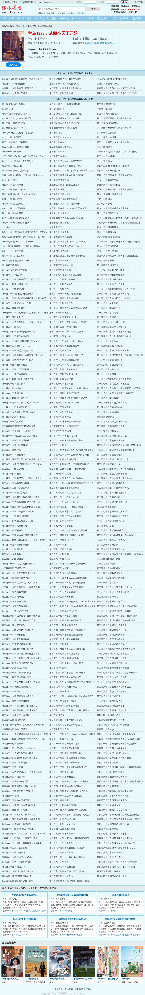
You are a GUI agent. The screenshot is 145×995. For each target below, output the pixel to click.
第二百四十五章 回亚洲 (60, 474)
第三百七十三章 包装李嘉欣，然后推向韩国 (117, 672)
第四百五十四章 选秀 (59, 800)
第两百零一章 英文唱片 (12, 421)
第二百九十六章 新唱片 (60, 554)
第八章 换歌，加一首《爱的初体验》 (66, 114)
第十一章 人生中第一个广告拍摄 (64, 118)
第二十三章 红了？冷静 (60, 137)
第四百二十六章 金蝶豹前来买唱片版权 (20, 758)
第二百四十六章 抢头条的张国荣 (112, 474)
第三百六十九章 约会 (59, 668)
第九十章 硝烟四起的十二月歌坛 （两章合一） (23, 246)
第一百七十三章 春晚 (106, 374)
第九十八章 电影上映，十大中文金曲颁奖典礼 (118, 256)
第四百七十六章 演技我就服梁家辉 (113, 833)
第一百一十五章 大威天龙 (61, 284)
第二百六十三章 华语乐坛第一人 (64, 502)
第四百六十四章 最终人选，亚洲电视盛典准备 (118, 815)
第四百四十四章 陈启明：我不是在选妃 (20, 786)
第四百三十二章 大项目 (12, 767)
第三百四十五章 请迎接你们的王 (112, 630)
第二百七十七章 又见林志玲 (14, 526)
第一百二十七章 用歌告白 (61, 303)
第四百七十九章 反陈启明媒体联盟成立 (115, 838)
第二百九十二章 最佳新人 (13, 549)
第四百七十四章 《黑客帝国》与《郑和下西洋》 (24, 833)
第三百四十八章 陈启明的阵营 (111, 635)
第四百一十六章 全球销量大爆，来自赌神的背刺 (119, 739)
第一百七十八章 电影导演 (61, 384)
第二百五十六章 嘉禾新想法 (14, 493)
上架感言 (6, 227)
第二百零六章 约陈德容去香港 (111, 426)
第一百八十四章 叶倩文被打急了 (64, 393)
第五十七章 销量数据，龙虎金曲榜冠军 (115, 189)
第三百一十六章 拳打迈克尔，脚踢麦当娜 (21, 587)
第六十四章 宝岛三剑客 (12, 204)
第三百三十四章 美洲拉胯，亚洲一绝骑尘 (21, 616)
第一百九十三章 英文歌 (60, 407)
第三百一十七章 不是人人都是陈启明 (66, 587)
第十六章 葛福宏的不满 (12, 128)
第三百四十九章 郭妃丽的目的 (15, 639)
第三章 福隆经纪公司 (106, 104)
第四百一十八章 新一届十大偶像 (64, 744)
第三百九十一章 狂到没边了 (110, 701)
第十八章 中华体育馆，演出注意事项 (114, 128)
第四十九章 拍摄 (9, 180)
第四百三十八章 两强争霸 (13, 777)
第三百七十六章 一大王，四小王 (112, 677)
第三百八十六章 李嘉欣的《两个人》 (19, 696)
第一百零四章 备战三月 (107, 265)
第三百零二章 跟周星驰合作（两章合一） (68, 564)
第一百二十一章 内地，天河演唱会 (65, 294)
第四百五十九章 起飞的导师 (14, 810)
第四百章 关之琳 (57, 715)
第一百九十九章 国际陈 (60, 417)
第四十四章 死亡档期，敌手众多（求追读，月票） (72, 170)
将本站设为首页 (11, 2)
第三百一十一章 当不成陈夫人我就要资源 (68, 578)
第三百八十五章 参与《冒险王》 (112, 691)
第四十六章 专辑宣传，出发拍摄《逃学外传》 (23, 175)
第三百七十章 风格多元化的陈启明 (113, 668)
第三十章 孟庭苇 (104, 147)
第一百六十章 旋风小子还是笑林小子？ (67, 355)
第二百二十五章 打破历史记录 (111, 440)
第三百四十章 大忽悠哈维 (13, 625)
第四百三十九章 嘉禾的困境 (62, 777)
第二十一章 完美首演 (106, 133)
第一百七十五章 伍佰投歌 (61, 379)
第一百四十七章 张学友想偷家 (15, 336)
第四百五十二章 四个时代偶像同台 (113, 796)
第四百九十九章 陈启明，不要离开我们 (20, 88)
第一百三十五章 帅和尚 (12, 317)
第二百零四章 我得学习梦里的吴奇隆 (19, 426)
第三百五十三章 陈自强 (60, 644)
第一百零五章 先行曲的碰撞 (14, 270)
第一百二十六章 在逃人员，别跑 (16, 303)
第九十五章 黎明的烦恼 (107, 251)
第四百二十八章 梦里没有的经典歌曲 (114, 758)
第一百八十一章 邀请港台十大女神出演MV (68, 388)
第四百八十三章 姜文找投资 (14, 848)
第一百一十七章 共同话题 (13, 289)
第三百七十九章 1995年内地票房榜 (113, 682)
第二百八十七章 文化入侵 (61, 540)
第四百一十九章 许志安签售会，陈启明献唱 (117, 744)
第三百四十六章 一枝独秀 (13, 635)
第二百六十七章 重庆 (106, 507)
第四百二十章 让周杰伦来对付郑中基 (19, 748)
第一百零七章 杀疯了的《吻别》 (112, 270)
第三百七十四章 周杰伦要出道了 (16, 677)
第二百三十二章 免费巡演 (13, 455)
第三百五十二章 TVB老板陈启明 (16, 644)
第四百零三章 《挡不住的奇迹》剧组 (66, 720)
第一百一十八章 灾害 (59, 289)
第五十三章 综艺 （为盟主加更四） (65, 185)
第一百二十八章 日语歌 (107, 303)
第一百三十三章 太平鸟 (60, 313)
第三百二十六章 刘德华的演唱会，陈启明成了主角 (72, 601)
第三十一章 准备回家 (11, 152)
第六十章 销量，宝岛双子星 (110, 194)
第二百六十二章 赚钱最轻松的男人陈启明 (21, 502)
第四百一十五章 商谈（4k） (62, 739)
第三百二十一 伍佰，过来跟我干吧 (113, 592)
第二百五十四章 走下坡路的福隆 (64, 488)
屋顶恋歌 (126, 979)
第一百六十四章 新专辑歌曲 (110, 360)
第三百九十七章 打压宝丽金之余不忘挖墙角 (69, 710)
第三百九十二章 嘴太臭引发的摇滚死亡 (20, 706)
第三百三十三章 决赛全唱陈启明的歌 (114, 611)
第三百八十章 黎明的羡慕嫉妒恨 (16, 687)
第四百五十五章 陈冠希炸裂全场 (112, 800)
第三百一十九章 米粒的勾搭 (14, 592)
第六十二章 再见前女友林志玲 (63, 199)
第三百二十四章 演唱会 (107, 597)
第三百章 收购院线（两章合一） (112, 559)
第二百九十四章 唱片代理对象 (111, 549)
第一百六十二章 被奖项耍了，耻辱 (17, 360)
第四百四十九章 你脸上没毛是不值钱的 (115, 791)
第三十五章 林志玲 (58, 156)
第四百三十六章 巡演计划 (61, 772)
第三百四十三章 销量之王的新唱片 (17, 630)
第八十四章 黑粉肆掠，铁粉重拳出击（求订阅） (24, 237)
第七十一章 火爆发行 (59, 213)
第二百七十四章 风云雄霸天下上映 (17, 521)
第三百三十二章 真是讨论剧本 (63, 611)
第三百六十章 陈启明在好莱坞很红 (113, 654)
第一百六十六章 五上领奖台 (110, 365)
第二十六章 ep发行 (57, 142)
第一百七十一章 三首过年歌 (14, 374)
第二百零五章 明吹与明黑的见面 (64, 426)
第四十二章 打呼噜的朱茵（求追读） (114, 166)
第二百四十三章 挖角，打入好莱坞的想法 (116, 469)
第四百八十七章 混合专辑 (61, 852)
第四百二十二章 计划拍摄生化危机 (113, 748)
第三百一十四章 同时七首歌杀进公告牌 (67, 582)
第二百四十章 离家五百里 (108, 464)
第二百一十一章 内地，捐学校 (63, 436)
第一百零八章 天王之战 (12, 275)
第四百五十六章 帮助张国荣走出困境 (19, 805)
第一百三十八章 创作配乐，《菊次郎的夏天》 (23, 322)
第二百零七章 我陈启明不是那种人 (17, 431)
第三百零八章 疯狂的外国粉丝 (63, 573)
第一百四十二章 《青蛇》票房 (63, 327)
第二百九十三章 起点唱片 (61, 549)
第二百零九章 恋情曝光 (107, 431)
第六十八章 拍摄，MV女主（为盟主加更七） (70, 208)
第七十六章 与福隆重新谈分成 (15, 223)
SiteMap (87, 989)
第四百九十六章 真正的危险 (14, 93)
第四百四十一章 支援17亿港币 (15, 781)
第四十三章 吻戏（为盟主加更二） (17, 170)
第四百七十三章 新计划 (107, 829)
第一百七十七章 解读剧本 (13, 384)
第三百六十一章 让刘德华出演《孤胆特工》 (22, 658)
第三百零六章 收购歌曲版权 (110, 568)
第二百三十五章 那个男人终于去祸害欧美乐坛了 (24, 459)
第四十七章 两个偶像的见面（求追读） (67, 175)
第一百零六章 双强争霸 (60, 270)
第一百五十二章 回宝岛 (107, 341)
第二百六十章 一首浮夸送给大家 (64, 497)
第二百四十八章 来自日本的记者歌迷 (66, 478)
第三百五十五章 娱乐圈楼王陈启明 (17, 649)
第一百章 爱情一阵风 (59, 260)
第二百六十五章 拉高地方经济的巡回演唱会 (22, 507)
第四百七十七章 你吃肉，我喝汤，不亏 (20, 838)
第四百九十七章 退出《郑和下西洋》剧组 (116, 88)
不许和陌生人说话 (10, 979)
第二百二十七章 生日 (59, 445)
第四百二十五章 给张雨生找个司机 (113, 753)
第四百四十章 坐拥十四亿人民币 (112, 777)
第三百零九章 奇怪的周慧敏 (110, 573)
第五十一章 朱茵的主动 (107, 180)
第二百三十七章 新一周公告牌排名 (113, 459)
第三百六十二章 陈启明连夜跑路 (64, 658)
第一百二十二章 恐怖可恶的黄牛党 (113, 294)
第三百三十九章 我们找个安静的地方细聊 (116, 620)
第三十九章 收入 (104, 161)
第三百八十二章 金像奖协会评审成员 (114, 687)
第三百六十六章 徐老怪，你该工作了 (66, 663)
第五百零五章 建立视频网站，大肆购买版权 (22, 79)
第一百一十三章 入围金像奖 (110, 279)
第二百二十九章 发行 (11, 450)
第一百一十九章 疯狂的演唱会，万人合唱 (116, 289)
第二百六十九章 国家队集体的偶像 (65, 511)
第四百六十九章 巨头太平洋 (62, 824)
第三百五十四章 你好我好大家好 (112, 644)
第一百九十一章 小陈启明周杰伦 (112, 403)
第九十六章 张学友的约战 (13, 256)
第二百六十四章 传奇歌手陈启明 (112, 502)
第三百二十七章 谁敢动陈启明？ (112, 601)
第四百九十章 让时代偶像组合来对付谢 (67, 857)
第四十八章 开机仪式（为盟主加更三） (115, 175)
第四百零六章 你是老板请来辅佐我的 (66, 725)
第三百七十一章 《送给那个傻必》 (17, 672)
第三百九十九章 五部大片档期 (15, 715)
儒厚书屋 (16, 9)
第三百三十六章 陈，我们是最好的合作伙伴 (117, 616)
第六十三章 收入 (104, 199)
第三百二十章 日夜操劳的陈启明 (64, 592)
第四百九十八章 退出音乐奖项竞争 (65, 88)
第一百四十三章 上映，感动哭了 (112, 327)
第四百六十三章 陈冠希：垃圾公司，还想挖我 (70, 815)
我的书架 (80, 13)
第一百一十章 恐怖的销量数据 (111, 275)
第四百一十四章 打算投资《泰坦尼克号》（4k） (24, 739)
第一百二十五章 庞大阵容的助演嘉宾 (114, 298)
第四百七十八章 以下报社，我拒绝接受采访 (69, 838)
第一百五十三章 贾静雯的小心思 (16, 346)
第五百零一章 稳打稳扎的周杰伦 (64, 84)
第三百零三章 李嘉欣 (106, 564)
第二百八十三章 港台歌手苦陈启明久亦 (20, 535)
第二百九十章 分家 (58, 545)
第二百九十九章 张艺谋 (60, 559)
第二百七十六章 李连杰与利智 (111, 521)
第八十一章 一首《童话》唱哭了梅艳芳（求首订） (25, 232)
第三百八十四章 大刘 (59, 691)
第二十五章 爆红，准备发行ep (15, 142)
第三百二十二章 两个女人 (13, 597)
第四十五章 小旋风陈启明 (108, 170)
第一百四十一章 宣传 (11, 327)
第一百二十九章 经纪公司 (13, 308)
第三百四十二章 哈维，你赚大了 (112, 625)
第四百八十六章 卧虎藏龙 (13, 852)
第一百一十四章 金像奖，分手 (15, 284)
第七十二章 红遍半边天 (107, 213)
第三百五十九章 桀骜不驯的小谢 (64, 654)
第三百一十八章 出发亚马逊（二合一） (115, 587)
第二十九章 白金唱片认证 (61, 147)
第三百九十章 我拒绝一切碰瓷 (63, 701)
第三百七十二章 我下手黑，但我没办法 (67, 672)
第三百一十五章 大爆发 (107, 582)
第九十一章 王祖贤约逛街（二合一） (66, 246)
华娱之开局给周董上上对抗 (24, 895)
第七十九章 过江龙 (58, 227)
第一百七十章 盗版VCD (108, 369)
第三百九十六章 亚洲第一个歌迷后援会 (20, 710)
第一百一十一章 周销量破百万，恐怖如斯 (21, 279)
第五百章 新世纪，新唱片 (108, 84)
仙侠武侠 (64, 18)
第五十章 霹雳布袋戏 (59, 180)
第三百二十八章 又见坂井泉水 (15, 606)
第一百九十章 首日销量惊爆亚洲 (64, 403)
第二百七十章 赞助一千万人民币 (112, 511)
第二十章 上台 (55, 133)
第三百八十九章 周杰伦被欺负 (15, 701)
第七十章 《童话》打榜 (12, 213)
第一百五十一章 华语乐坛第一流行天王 (67, 341)
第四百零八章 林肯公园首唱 (14, 729)
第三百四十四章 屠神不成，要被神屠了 (67, 630)
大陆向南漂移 (32, 979)
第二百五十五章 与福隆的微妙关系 (113, 488)
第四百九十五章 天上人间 (61, 93)
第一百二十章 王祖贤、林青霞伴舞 (17, 294)
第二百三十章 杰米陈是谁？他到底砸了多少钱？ (71, 450)
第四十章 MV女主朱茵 (12, 166)
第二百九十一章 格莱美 (107, 545)
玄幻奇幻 (39, 18)
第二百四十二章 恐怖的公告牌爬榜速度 (67, 469)
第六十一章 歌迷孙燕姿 (12, 199)
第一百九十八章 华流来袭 (13, 417)
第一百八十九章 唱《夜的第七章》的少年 (21, 403)
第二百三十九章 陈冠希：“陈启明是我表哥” (69, 464)
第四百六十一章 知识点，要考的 (112, 810)
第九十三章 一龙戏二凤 (12, 251)
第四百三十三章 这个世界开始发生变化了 (68, 767)
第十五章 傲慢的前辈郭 (107, 123)
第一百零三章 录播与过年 (61, 265)
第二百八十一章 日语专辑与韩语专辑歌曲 (68, 530)
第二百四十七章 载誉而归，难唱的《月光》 (22, 478)
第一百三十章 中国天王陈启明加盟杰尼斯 (68, 308)
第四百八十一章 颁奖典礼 (61, 843)
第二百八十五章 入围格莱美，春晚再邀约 (116, 535)
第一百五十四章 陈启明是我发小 (64, 346)
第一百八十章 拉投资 (11, 388)
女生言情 (89, 18)
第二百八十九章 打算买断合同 (15, 545)
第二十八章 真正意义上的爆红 (15, 147)
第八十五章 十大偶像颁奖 (61, 237)
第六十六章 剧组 (104, 204)
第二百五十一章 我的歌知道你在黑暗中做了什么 (71, 483)
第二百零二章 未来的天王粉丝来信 (65, 421)
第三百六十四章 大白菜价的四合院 (17, 663)
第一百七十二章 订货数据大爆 (63, 374)
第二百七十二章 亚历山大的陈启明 (65, 516)
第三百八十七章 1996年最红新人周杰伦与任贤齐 (71, 696)
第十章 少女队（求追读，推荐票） (17, 118)
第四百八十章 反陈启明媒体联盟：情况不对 (22, 843)
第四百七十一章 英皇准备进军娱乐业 (19, 829)
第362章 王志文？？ (19, 935)
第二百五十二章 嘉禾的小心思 (111, 483)
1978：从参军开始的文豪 (24, 919)
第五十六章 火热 (57, 189)
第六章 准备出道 (104, 109)
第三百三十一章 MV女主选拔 (15, 611)
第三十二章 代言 (57, 152)
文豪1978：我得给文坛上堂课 (72, 919)
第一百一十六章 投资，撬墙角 (111, 284)
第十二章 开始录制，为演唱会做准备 (114, 118)
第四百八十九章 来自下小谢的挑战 (17, 857)
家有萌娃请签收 (57, 979)
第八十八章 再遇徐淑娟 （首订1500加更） (68, 241)
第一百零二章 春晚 (10, 265)
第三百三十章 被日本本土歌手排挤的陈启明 (117, 606)
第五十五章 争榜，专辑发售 (14, 189)
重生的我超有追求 (120, 895)
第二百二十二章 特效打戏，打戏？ (113, 436)
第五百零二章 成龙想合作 (13, 84)
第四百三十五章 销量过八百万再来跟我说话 (22, 772)
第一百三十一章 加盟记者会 (110, 308)
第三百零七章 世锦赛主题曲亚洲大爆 (19, 573)
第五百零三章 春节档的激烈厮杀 (112, 79)
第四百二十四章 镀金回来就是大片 (65, 753)
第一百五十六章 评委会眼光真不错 (17, 350)
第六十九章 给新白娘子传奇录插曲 (113, 208)
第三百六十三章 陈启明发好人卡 (112, 658)
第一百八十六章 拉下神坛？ (14, 398)
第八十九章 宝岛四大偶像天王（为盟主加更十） (119, 241)
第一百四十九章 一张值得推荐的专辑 (114, 336)
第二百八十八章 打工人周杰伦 (111, 540)
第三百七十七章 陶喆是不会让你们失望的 (21, 682)
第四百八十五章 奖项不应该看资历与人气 (116, 848)
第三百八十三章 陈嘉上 (12, 691)
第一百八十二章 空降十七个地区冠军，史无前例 (119, 388)
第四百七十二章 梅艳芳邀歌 (62, 829)
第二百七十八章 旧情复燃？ (62, 526)
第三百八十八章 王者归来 (108, 696)
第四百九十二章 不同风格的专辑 (16, 862)
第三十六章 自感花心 (106, 156)
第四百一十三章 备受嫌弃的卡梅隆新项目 (116, 734)
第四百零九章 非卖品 (59, 729)
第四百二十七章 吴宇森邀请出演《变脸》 (68, 758)
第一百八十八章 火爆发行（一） (112, 398)
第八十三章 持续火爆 (106, 232)
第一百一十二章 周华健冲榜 (62, 279)
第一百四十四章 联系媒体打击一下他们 (20, 331)
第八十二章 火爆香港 (59, 232)
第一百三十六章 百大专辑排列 (63, 317)
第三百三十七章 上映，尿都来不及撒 (19, 620)
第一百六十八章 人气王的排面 (15, 369)
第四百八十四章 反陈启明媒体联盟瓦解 (67, 848)
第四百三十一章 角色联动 (108, 762)
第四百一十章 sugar (106, 729)
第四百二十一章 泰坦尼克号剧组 (64, 748)
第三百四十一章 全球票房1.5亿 (63, 625)
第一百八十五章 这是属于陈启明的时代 (115, 393)
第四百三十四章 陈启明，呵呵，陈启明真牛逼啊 (119, 767)
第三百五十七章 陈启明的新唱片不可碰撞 (116, 649)
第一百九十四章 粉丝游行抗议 (111, 407)
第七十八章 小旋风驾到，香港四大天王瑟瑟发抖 (119, 223)
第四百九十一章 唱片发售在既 (111, 857)
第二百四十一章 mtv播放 (13, 469)
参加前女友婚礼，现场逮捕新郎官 (72, 895)
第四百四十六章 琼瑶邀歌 (108, 786)
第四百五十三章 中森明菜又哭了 (16, 800)
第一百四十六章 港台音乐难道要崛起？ (115, 331)
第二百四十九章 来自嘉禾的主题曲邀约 (115, 478)
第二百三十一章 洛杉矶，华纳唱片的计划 (116, 450)
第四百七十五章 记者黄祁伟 (62, 833)
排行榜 (20, 18)
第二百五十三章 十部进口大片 (15, 488)
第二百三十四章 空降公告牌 (110, 455)
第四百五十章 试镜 (10, 796)
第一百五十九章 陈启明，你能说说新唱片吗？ (23, 355)
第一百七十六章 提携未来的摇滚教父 (114, 379)
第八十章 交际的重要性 (107, 227)
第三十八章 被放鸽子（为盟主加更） (66, 161)
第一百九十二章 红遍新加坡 (14, 407)
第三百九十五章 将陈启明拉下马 (112, 706)
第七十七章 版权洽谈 (59, 223)
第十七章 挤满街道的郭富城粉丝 (64, 128)
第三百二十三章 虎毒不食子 (62, 597)
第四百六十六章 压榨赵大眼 (62, 819)
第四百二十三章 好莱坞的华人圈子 (17, 753)
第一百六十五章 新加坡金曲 (14, 365)
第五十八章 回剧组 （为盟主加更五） (19, 194)
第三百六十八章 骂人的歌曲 (14, 668)
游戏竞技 (52, 18)
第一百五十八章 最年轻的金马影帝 (113, 350)
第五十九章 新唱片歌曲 (60, 194)
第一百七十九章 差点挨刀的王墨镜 (113, 384)
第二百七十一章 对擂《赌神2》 (16, 516)
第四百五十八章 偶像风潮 (108, 805)
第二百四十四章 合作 (11, 474)
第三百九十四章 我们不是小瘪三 (64, 706)
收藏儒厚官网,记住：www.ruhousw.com (37, 2)
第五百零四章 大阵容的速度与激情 (65, 79)
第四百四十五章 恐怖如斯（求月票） (66, 786)
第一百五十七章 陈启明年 (61, 350)
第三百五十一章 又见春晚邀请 (111, 639)
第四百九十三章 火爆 (59, 862)
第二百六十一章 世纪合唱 (108, 497)
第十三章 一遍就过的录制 (13, 123)
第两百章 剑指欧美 (105, 417)
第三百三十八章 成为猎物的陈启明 (65, 620)
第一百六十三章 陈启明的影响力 (64, 360)
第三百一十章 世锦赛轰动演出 (15, 578)
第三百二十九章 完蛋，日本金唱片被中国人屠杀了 (72, 606)
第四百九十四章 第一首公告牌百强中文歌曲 (117, 93)
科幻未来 (76, 18)
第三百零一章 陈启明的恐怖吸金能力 (19, 564)
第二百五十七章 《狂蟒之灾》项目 (65, 493)
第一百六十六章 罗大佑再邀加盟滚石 (66, 365)
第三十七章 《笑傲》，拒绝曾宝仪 (17, 161)
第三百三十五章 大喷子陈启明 (63, 616)
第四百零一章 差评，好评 (108, 715)
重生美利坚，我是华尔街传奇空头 (120, 919)
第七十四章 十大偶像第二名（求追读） (67, 218)
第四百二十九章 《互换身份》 (15, 762)
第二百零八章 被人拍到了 (61, 431)
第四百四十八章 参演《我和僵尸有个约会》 (69, 791)
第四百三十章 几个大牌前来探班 (64, 762)
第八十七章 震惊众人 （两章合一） (18, 241)
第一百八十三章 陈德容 (12, 393)
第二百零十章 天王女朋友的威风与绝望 (20, 436)
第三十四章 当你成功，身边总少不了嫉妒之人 (23, 156)
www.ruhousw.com (130, 9)
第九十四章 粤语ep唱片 (60, 251)
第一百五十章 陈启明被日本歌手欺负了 (20, 341)
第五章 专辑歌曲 (57, 109)
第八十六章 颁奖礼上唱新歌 (110, 237)
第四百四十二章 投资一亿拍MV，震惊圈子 (68, 781)
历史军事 (136, 18)
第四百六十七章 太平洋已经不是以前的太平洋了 (119, 819)
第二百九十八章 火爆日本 (13, 559)
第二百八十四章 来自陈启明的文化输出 (67, 535)
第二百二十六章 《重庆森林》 (15, 445)
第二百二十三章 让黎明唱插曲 (15, 440)
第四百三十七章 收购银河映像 (111, 772)
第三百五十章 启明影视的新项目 (64, 639)
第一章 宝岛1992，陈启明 (13, 104)
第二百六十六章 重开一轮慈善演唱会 (66, 507)
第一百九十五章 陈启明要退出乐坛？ (19, 412)
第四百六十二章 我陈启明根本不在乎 (19, 815)
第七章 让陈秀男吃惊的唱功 (14, 114)
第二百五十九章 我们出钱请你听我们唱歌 (21, 497)
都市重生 (124, 18)
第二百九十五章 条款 (11, 554)
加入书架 (13, 65)
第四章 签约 (7, 109)
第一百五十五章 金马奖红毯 (110, 346)
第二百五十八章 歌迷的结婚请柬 (112, 493)
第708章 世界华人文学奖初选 (71, 935)
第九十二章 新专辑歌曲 (107, 246)
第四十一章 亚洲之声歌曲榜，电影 (65, 166)
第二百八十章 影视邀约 (12, 530)
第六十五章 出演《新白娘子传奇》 (65, 204)
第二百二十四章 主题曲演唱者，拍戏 (66, 440)
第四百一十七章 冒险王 (12, 744)
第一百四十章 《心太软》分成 (111, 322)
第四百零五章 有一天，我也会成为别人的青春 (23, 725)
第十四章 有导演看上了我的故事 (64, 123)
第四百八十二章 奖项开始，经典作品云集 (116, 843)
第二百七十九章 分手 (106, 526)
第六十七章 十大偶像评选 (13, 208)
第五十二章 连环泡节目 (12, 185)
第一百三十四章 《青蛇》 (108, 313)
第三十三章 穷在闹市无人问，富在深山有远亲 (118, 152)
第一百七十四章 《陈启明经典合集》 (19, 379)
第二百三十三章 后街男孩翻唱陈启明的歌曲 (69, 455)
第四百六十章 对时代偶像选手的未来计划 (68, 810)
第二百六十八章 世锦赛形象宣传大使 (19, 511)
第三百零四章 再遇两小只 (13, 568)
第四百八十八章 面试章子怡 (110, 852)
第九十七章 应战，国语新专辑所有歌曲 (67, 256)
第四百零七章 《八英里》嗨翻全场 (113, 725)
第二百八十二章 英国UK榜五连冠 (112, 530)
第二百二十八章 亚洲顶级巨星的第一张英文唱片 (119, 445)
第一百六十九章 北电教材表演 (63, 369)
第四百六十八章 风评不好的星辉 (16, 824)
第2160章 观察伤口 (67, 911)
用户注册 (138, 2)
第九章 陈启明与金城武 (107, 114)
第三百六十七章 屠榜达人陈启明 (112, 663)
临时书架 (70, 13)
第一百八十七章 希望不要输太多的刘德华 (68, 398)
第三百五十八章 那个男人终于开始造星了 (21, 654)
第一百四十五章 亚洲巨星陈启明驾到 (66, 331)
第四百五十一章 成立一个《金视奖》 (66, 796)
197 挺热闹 (112, 911)
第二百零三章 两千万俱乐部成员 (112, 421)
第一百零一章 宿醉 (105, 260)
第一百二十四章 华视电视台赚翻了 (65, 298)
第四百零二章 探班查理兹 (13, 720)
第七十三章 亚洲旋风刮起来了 (15, 218)
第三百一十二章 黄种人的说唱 (111, 578)
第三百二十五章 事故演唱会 (14, 601)
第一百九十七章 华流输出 (108, 412)
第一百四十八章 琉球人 (60, 336)
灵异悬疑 (101, 18)
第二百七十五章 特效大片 (61, 521)
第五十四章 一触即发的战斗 (110, 185)
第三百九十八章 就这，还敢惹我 (112, 710)
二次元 (112, 18)
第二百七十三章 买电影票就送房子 (113, 516)
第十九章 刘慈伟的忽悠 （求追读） (18, 133)
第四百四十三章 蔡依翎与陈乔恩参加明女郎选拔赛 (120, 781)
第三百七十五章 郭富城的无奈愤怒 (65, 677)
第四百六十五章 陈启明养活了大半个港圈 (21, 819)
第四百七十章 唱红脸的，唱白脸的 (113, 824)
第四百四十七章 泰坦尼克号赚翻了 (17, 791)
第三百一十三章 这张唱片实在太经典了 (20, 582)
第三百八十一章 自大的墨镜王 (63, 687)
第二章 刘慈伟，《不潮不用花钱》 (65, 104)
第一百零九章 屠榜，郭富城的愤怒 (65, 275)
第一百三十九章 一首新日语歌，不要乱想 (68, 322)
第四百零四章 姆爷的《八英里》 (112, 720)
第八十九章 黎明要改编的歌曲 (15, 260)
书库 (11, 18)
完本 (29, 18)
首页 (3, 18)
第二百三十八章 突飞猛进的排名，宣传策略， (23, 464)
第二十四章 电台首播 (106, 137)
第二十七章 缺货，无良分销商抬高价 (114, 142)
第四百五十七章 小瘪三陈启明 (63, 805)
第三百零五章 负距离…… (61, 568)
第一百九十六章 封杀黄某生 (62, 412)
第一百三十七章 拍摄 (106, 317)
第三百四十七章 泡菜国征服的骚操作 (66, 635)
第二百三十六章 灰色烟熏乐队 (63, 459)
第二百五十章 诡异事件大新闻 (15, 483)
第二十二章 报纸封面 (11, 137)
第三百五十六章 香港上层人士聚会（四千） (69, 649)
